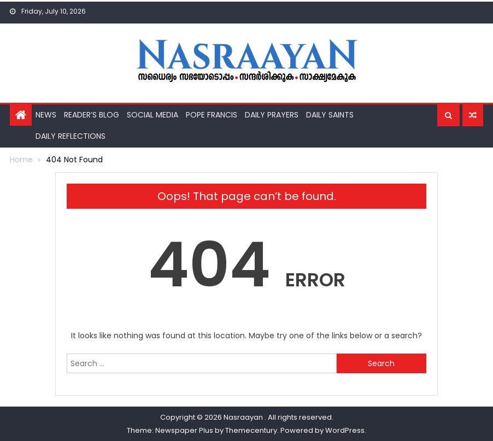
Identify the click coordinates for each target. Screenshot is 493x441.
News (46, 114)
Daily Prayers (271, 114)
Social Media (152, 114)
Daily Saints (330, 114)
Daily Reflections (70, 136)
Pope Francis (211, 114)
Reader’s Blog (91, 114)
